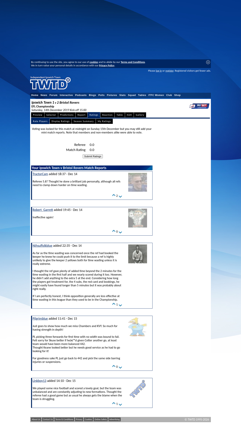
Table (120, 114)
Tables (142, 95)
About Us (36, 419)
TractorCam (40, 174)
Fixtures (112, 95)
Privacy (79, 419)
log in (159, 70)
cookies (94, 62)
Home (34, 95)
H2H (129, 114)
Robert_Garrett (43, 210)
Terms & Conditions (64, 419)
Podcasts (81, 95)
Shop (177, 95)
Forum (53, 95)
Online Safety (101, 419)
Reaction (107, 114)
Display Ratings (61, 121)
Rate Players (40, 121)
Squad (132, 95)
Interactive (66, 95)
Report (82, 114)
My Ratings (104, 121)
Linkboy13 (39, 381)
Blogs (92, 95)
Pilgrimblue (40, 318)
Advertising (114, 419)
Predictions (66, 114)
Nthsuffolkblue (42, 246)
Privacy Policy (106, 65)
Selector (51, 114)
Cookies (88, 419)
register (169, 70)
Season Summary (84, 121)
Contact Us (48, 419)
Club (169, 95)
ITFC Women (156, 95)
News (44, 95)
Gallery (140, 114)
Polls (101, 95)
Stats (122, 95)
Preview (37, 114)
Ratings (93, 114)
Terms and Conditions (133, 62)
